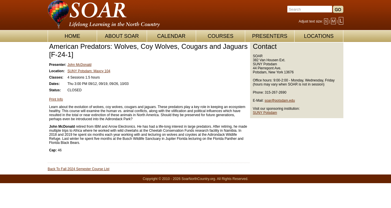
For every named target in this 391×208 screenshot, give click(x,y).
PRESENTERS (269, 36)
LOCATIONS (319, 36)
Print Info (56, 99)
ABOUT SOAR (122, 36)
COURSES (220, 36)
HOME (72, 36)
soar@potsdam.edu (280, 101)
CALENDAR (171, 36)
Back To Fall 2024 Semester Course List (78, 169)
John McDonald (79, 65)
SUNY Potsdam (265, 113)
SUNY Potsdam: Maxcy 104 (88, 71)
